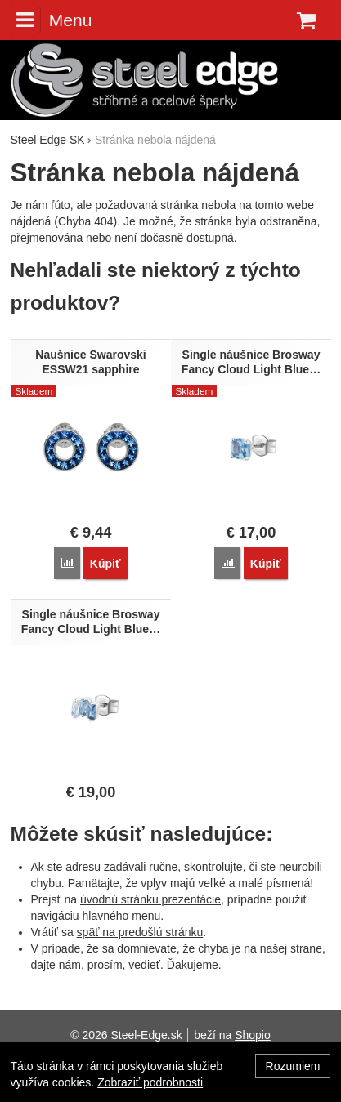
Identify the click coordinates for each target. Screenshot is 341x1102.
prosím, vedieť (123, 964)
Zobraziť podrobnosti (150, 1082)
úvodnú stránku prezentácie (150, 899)
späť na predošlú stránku (140, 932)
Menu (51, 20)
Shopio (253, 1035)
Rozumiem (293, 1066)
